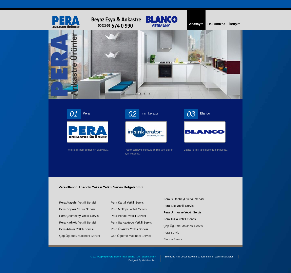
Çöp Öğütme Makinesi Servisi (131, 235)
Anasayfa (196, 24)
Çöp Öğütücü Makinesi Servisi (79, 235)
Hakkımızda (216, 24)
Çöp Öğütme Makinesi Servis (183, 226)
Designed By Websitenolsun (142, 260)
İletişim (234, 24)
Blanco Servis (172, 239)
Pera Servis (171, 232)
